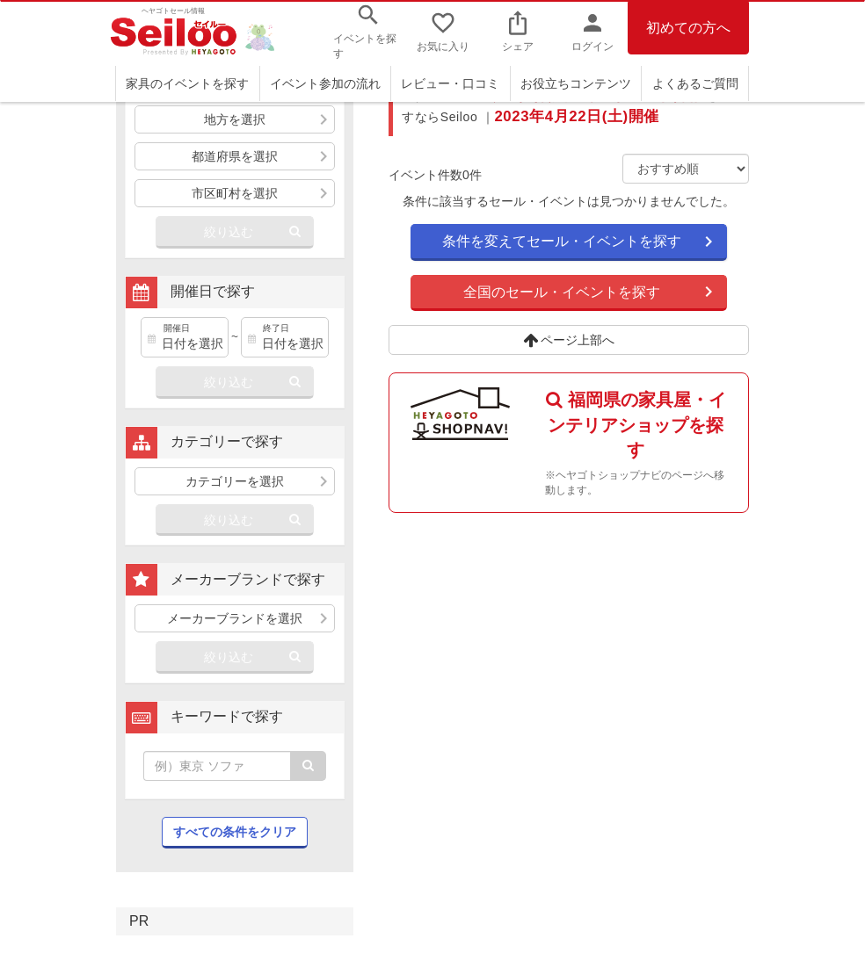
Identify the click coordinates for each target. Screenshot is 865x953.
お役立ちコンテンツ (575, 83)
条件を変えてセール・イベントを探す (561, 241)
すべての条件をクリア (234, 832)
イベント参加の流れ (325, 83)
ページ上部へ (569, 340)
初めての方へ (688, 27)
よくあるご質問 (695, 83)
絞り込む (228, 232)
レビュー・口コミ (450, 83)
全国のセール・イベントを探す (561, 292)
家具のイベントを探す (187, 83)
